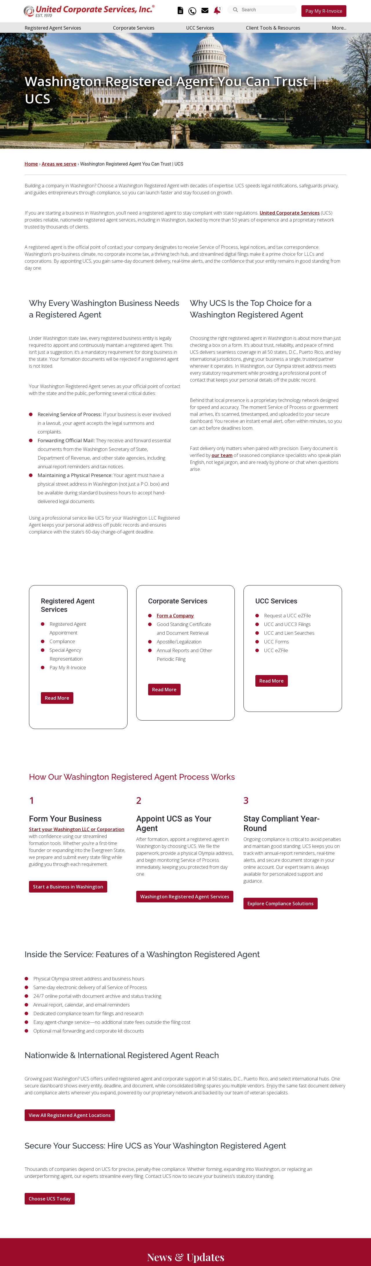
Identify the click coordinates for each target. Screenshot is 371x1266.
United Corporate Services (290, 213)
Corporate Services (133, 28)
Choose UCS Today (50, 1199)
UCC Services (200, 28)
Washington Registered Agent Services (184, 896)
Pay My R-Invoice (323, 11)
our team (222, 455)
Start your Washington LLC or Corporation (76, 829)
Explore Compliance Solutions (281, 903)
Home (31, 164)
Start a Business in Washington (68, 887)
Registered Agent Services (53, 28)
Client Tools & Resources (273, 28)
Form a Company (175, 615)
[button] (235, 10)
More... (339, 28)
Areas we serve (59, 164)
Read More (57, 698)
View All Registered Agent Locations (70, 1115)
